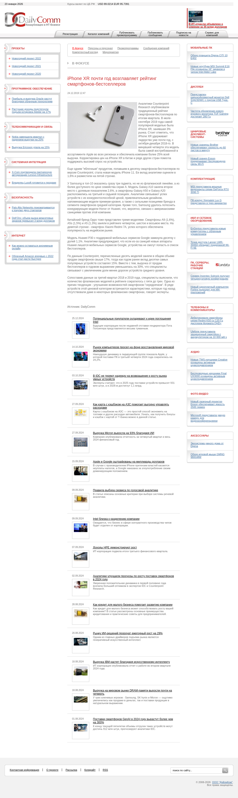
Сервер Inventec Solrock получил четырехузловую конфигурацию (210, 277)
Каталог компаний (98, 34)
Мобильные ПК (201, 47)
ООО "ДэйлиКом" (222, 782)
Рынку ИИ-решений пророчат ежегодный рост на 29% (128, 633)
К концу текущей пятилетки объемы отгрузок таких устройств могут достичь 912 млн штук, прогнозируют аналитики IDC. (133, 727)
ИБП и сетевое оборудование (201, 219)
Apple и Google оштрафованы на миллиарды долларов (128, 461)
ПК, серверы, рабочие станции (200, 265)
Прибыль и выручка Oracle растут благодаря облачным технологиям (32, 100)
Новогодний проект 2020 (26, 73)
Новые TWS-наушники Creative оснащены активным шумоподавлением (209, 362)
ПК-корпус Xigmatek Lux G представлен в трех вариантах (209, 201)
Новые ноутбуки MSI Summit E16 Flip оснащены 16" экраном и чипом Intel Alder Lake (210, 69)
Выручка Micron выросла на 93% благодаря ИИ (123, 433)
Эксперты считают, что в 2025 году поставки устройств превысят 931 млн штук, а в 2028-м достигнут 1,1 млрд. (134, 384)
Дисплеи (197, 86)
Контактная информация (24, 769)
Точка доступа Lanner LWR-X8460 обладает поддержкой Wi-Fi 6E (210, 245)
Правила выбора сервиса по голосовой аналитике (125, 490)
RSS (105, 769)
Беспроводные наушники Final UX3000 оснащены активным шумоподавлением (209, 376)
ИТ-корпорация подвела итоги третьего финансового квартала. (130, 551)
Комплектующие (203, 178)
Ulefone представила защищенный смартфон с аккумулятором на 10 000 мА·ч (209, 334)
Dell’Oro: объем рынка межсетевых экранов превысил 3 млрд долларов (33, 219)
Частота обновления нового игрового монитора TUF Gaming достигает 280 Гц (209, 114)
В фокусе (80, 63)
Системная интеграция (29, 162)
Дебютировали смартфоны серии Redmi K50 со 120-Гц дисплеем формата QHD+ (207, 320)
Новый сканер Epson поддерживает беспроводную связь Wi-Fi (208, 161)
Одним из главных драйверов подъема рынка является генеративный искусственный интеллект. (126, 638)
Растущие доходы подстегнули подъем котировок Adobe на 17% (31, 110)
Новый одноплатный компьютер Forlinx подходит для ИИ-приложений (209, 289)
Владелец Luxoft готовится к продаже (34, 182)
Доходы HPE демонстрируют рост (115, 547)
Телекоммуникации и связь (32, 126)
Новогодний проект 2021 (26, 66)
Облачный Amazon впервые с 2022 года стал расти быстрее (32, 257)
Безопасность (22, 197)
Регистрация (70, 34)
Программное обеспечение (32, 88)
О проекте (52, 769)
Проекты (18, 48)
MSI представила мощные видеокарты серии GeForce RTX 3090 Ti (210, 189)
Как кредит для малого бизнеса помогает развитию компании (132, 604)
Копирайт (90, 769)
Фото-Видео (199, 393)
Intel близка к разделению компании (116, 519)
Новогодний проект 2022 (26, 58)
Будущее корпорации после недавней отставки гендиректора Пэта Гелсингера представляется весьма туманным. (132, 327)
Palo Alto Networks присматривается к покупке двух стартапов (33, 209)
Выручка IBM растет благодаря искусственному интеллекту (131, 662)
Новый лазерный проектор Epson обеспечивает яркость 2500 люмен (208, 404)
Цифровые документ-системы (198, 134)
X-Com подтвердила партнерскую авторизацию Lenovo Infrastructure (32, 173)
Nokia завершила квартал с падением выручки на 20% (28, 138)
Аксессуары (200, 435)
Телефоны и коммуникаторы (203, 308)
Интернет (18, 235)
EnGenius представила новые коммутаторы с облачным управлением (208, 231)
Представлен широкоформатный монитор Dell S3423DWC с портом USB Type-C (210, 98)
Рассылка (71, 769)
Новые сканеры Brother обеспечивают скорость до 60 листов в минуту (208, 147)
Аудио (195, 352)
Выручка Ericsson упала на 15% (31, 147)
